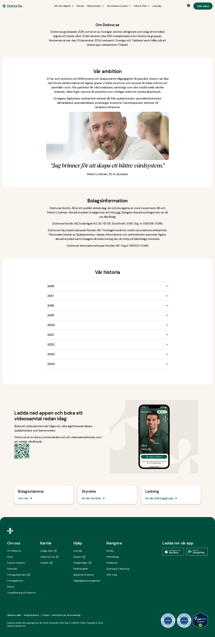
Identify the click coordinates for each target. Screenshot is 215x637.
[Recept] (80, 5)
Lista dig (77, 550)
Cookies (45, 615)
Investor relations (16, 562)
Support (79, 556)
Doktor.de (12, 568)
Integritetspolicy (31, 615)
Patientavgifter (80, 568)
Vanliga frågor (82, 562)
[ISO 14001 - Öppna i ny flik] (184, 620)
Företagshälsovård (18, 574)
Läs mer (23, 498)
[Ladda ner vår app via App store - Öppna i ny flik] (173, 552)
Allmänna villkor (14, 615)
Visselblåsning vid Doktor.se (21, 592)
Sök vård (203, 6)
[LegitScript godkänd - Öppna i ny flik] (200, 620)
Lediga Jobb (48, 550)
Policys (10, 586)
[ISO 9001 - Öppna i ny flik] (168, 620)
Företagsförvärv (15, 580)
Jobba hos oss (49, 556)
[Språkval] (189, 5)
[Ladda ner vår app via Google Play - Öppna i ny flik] (197, 552)
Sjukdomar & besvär (83, 574)
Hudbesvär (112, 562)
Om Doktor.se (14, 550)
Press (10, 556)
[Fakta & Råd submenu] (142, 6)
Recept (110, 550)
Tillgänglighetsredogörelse (86, 580)
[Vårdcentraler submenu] (95, 6)
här (118, 212)
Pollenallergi (112, 556)
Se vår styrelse (91, 498)
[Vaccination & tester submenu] (119, 6)
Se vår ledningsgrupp (159, 498)
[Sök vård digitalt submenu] (64, 6)
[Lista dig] (156, 5)
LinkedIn (46, 562)
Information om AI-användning (66, 615)
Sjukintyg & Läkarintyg (117, 568)
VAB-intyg (111, 574)
